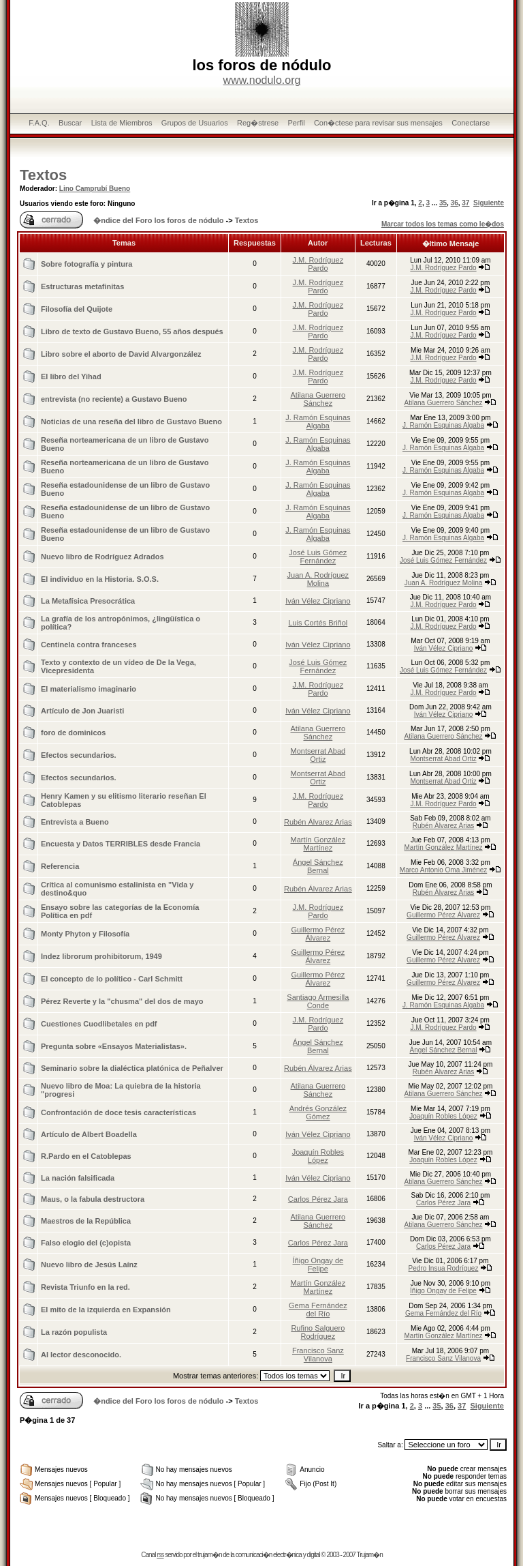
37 (465, 203)
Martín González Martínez (318, 844)
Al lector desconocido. (81, 1354)
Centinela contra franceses (89, 644)
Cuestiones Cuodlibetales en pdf (99, 1024)
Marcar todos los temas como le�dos (442, 224)
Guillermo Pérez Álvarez (443, 915)
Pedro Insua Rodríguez (444, 1268)
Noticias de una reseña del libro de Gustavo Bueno (131, 421)
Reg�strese (258, 123)
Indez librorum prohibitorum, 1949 (101, 956)
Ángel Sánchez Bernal (318, 866)
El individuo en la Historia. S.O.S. (100, 579)
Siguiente (488, 203)
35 (443, 203)
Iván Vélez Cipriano (317, 601)
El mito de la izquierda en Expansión (106, 1309)
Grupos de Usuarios (194, 123)
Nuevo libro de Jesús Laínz (89, 1264)
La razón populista (74, 1332)
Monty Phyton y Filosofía (85, 934)
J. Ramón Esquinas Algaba (317, 421)
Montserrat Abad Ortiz (318, 755)
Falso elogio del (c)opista (86, 1243)
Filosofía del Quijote (76, 309)
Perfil (296, 123)
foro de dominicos (73, 732)
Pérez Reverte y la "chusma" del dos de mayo (122, 1001)
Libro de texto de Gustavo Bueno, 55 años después (132, 331)
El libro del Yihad (71, 376)
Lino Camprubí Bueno (94, 188)
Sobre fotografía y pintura (86, 264)
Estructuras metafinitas (82, 286)
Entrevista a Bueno (75, 822)
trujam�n (209, 1554)
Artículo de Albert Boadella (89, 1134)
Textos (43, 174)
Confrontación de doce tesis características (118, 1112)
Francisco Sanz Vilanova (318, 1354)
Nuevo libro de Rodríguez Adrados (102, 556)
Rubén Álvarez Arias (318, 822)
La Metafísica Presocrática (88, 601)
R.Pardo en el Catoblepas (86, 1156)
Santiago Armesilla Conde (318, 1001)
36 (454, 203)
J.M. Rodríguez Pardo (318, 264)
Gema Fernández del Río (318, 1309)
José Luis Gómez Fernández (318, 556)
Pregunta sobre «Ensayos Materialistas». (114, 1046)
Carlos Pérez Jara (318, 1199)
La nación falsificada (77, 1178)
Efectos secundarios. (78, 755)
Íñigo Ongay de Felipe (318, 1264)
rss (160, 1554)
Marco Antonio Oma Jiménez (443, 870)
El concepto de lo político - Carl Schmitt (112, 979)
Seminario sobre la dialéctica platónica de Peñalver (132, 1068)
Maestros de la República (86, 1221)
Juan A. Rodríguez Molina (318, 579)
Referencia (60, 866)
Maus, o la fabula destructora (92, 1199)
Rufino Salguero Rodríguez (318, 1332)
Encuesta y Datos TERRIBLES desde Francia (120, 844)
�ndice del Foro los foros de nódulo (158, 220)
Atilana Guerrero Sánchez (318, 399)
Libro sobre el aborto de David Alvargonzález (121, 354)
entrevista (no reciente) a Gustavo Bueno (114, 399)
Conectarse (470, 123)
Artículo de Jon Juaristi (82, 711)
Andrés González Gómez (318, 1112)
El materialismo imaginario (88, 689)
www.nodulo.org (262, 80)
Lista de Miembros (122, 123)
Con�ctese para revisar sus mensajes (378, 123)
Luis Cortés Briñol (317, 623)
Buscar (70, 123)
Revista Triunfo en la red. (85, 1287)
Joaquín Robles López (443, 1116)
